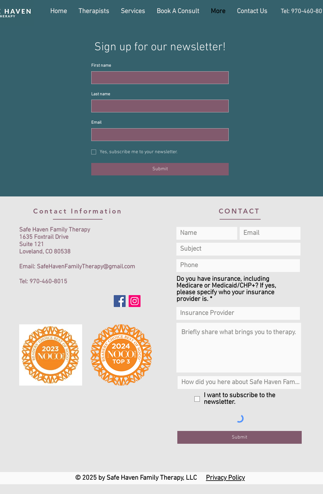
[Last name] (158, 106)
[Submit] (239, 437)
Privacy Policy (225, 478)
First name (101, 65)
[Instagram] (135, 301)
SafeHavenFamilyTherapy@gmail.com (86, 266)
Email (96, 122)
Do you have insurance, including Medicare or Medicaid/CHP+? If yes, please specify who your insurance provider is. (226, 289)
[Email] (158, 135)
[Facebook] (120, 301)
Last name (100, 94)
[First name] (158, 78)
